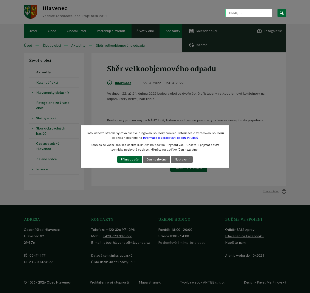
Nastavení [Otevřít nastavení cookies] (182, 159)
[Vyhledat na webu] (248, 13)
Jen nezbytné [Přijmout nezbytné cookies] (157, 159)
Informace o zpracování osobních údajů (170, 138)
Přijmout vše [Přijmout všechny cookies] (130, 159)
